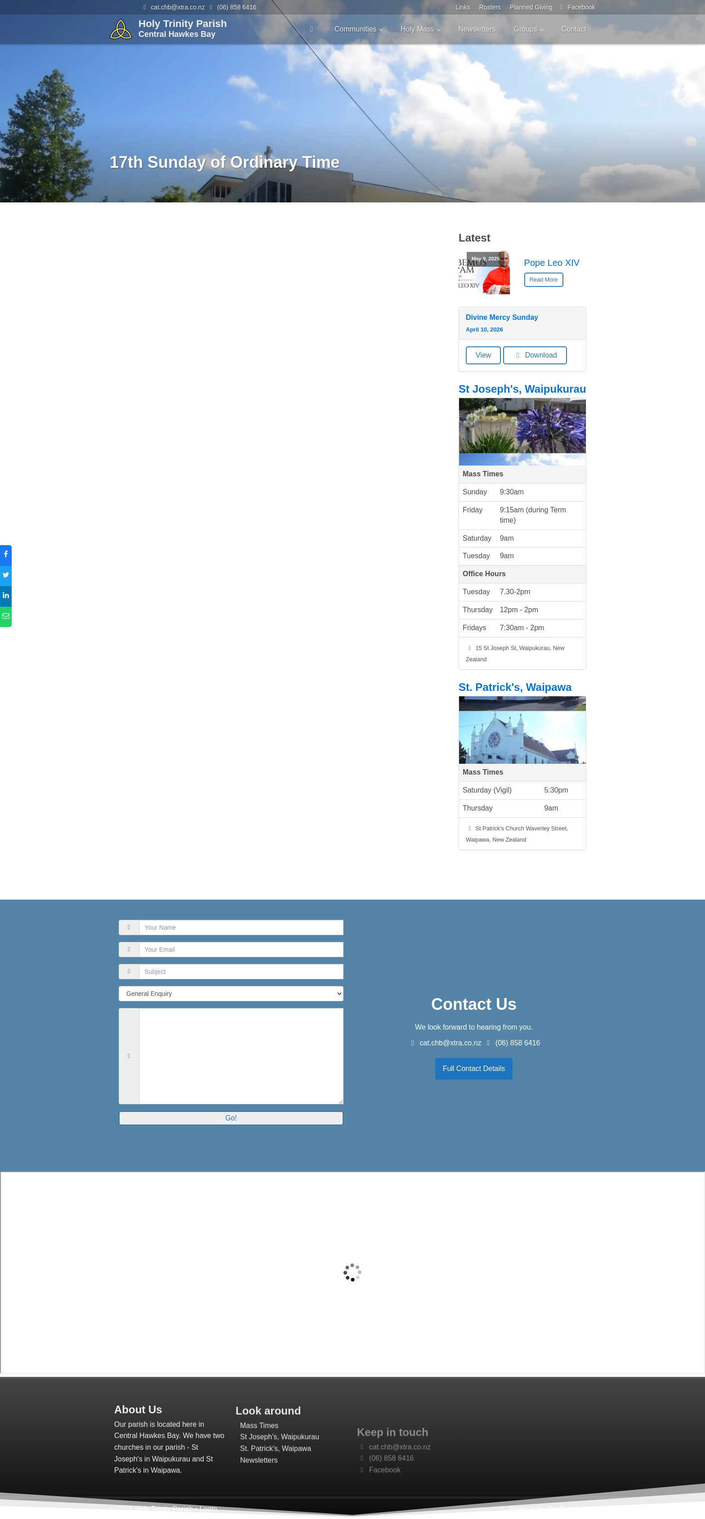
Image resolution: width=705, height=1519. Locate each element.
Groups (525, 29)
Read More (544, 279)
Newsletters (477, 29)
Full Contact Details (474, 1068)
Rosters (490, 7)
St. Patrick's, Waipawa (515, 687)
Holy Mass (417, 29)
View (483, 355)
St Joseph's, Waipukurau (522, 389)
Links (462, 7)
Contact (574, 29)
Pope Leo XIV (552, 263)
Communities (355, 29)
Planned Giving (531, 7)
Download (535, 355)
